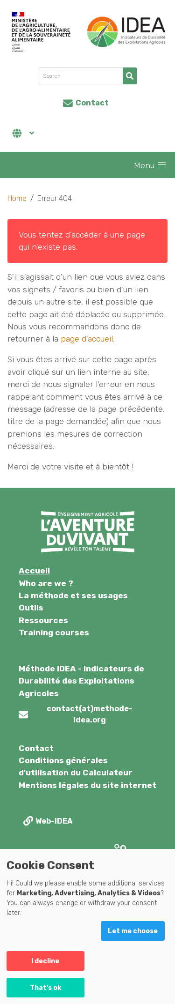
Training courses (54, 632)
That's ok (45, 988)
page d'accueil (87, 338)
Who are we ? (46, 583)
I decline (45, 961)
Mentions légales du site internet (87, 785)
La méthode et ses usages (73, 595)
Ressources (43, 620)
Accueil (34, 570)
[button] (162, 165)
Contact (36, 748)
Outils (31, 607)
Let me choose (133, 931)
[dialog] (87, 926)
